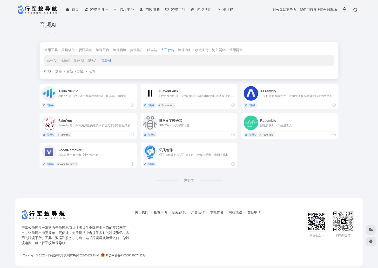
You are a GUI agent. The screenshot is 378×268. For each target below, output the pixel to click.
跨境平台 (102, 50)
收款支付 (202, 50)
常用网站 (236, 50)
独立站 (152, 50)
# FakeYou (64, 134)
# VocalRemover (67, 164)
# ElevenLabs (166, 105)
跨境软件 (68, 50)
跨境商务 (184, 50)
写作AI (52, 60)
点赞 (91, 71)
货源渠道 (85, 50)
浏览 (80, 71)
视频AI (65, 60)
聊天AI (92, 60)
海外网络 (219, 50)
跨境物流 (119, 50)
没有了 (189, 181)
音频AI (106, 60)
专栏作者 (216, 212)
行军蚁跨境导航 (56, 255)
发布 (58, 71)
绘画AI (79, 60)
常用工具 (51, 50)
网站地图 (235, 212)
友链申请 (254, 212)
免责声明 (160, 212)
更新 (69, 71)
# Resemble (266, 134)
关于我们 (141, 212)
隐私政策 (179, 212)
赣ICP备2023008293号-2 (83, 255)
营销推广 (136, 50)
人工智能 (167, 50)
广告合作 (198, 212)
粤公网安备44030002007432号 (123, 255)
